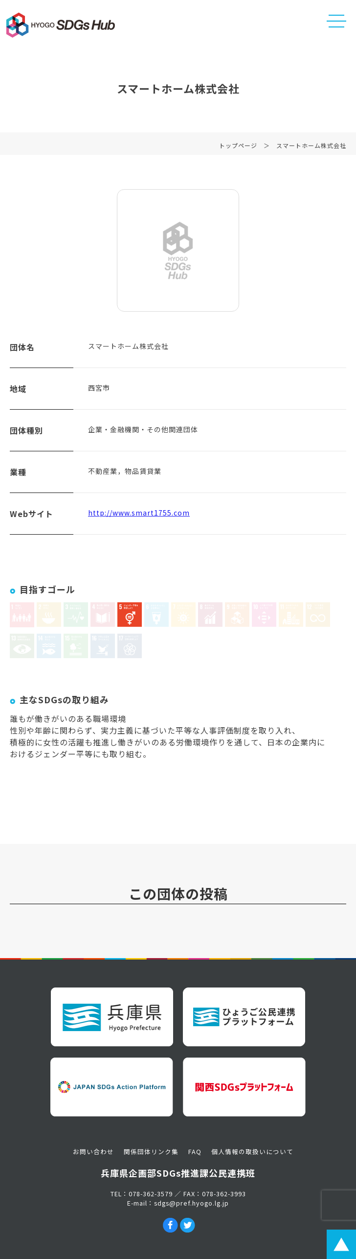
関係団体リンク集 (151, 1151)
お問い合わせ (93, 1151)
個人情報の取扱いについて (252, 1151)
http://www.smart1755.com (139, 515)
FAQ (194, 1151)
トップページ (238, 148)
